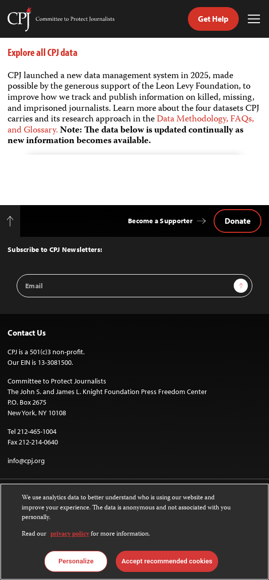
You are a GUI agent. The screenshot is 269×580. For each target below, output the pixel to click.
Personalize (76, 561)
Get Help (213, 19)
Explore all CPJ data (43, 52)
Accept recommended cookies (166, 561)
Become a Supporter (160, 220)
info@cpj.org (26, 460)
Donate (237, 221)
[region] (134, 531)
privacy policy (69, 534)
